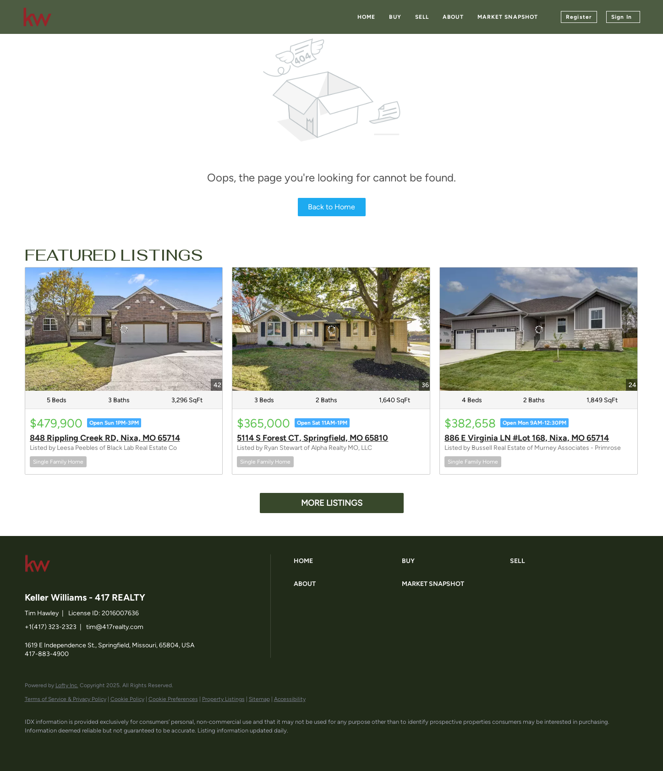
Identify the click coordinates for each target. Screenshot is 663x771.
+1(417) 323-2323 (51, 627)
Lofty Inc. (66, 685)
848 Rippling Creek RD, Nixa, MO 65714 (105, 438)
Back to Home (331, 206)
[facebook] (36, 746)
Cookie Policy (127, 699)
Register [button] (579, 17)
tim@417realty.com (114, 627)
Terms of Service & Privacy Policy (65, 699)
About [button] (453, 17)
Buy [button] (395, 17)
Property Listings (223, 699)
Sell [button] (422, 17)
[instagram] (115, 746)
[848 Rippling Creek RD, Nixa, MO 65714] (124, 329)
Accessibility (290, 699)
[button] (345, 561)
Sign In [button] (621, 17)
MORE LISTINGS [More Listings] (331, 503)
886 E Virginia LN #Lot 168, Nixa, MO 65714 (526, 438)
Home (366, 17)
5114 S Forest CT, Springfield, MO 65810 (312, 438)
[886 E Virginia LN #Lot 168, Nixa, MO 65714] (538, 329)
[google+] (142, 746)
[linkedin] (62, 746)
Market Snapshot (507, 17)
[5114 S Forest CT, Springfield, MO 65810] (331, 329)
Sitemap (259, 699)
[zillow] (89, 746)
